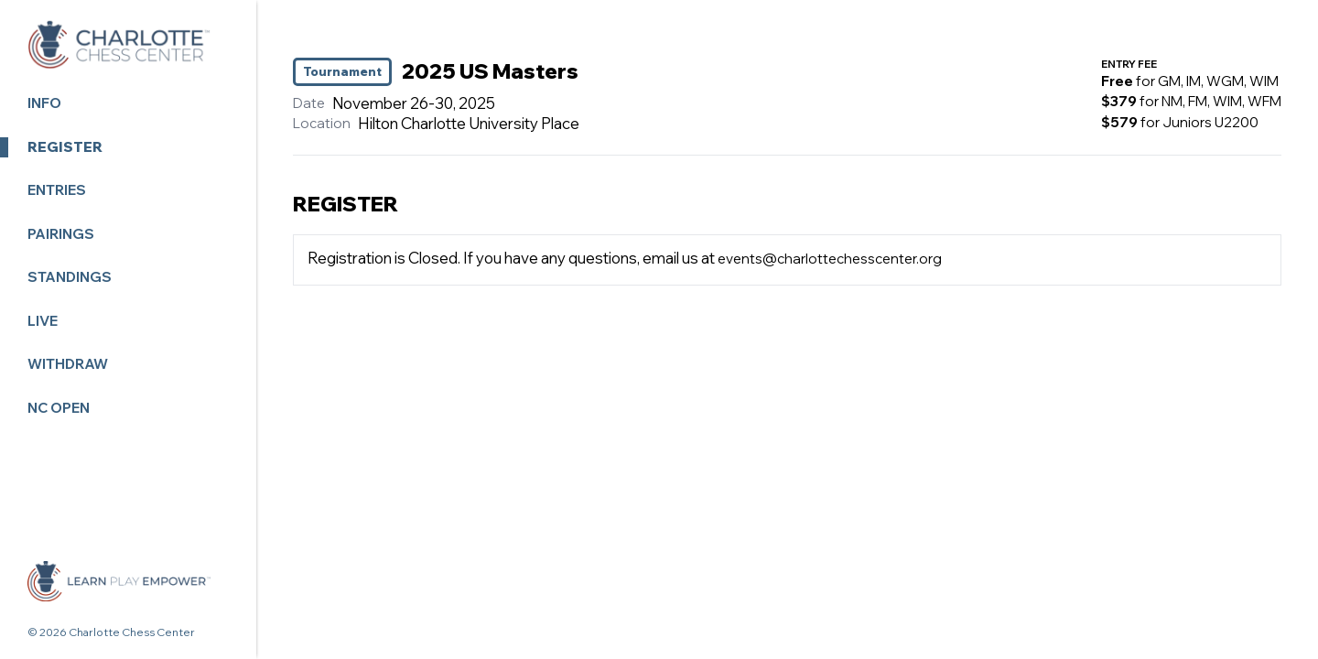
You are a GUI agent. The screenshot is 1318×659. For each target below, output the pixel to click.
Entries (56, 190)
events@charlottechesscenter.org (830, 258)
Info (44, 103)
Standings (69, 277)
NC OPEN (58, 407)
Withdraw (67, 364)
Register (65, 147)
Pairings (60, 234)
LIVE (42, 321)
